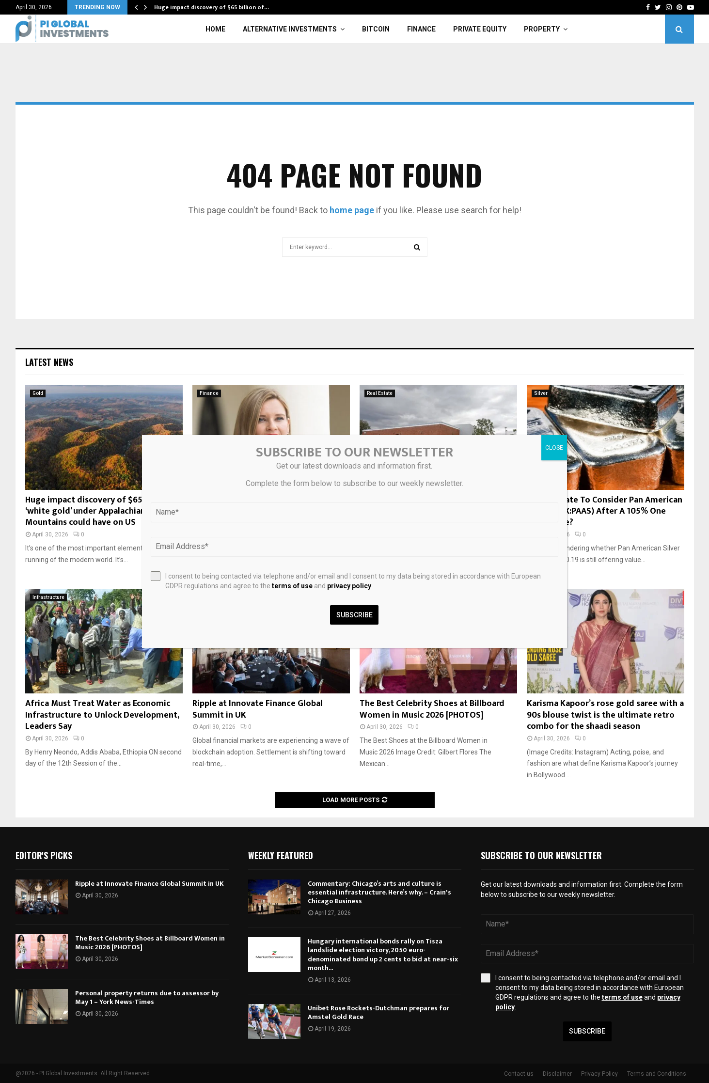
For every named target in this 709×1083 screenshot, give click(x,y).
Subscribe (587, 1031)
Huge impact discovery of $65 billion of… (211, 7)
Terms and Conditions (656, 1073)
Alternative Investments (290, 29)
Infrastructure (48, 597)
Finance (421, 29)
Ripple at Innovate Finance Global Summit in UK (257, 709)
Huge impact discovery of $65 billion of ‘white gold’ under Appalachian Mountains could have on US (102, 511)
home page (352, 210)
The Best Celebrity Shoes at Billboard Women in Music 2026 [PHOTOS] (432, 709)
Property (542, 29)
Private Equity (479, 29)
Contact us (519, 1073)
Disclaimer (557, 1073)
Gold (37, 393)
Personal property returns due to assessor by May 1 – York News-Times (147, 997)
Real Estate (380, 393)
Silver (541, 393)
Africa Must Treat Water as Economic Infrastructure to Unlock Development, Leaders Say (102, 715)
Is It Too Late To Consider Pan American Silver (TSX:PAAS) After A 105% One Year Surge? (604, 511)
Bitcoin (376, 29)
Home (215, 29)
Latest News (49, 362)
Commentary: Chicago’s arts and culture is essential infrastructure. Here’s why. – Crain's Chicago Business (379, 892)
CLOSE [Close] (554, 447)
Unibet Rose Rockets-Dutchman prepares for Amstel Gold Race (378, 1012)
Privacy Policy (599, 1073)
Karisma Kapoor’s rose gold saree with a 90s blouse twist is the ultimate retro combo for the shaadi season (605, 715)
